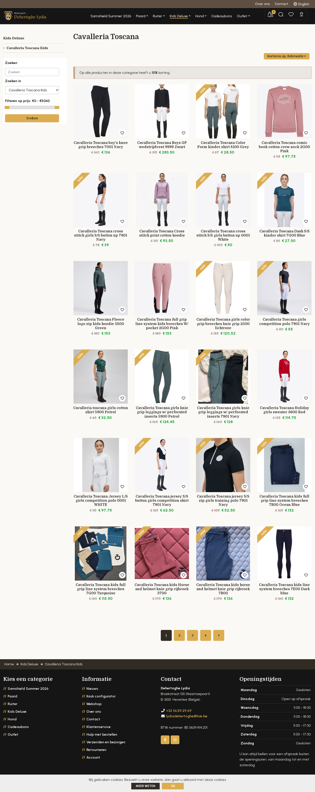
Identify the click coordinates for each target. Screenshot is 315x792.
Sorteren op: (286, 56)
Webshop (94, 706)
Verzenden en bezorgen (105, 744)
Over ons (93, 714)
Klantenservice (98, 729)
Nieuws (92, 691)
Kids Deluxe (17, 714)
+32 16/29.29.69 (178, 713)
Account (93, 760)
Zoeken (32, 118)
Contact (93, 721)
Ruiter (13, 706)
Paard (12, 699)
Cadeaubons (238, 16)
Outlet (13, 737)
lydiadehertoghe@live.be (186, 718)
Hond (12, 721)
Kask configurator (101, 699)
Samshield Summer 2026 (127, 16)
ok (173, 786)
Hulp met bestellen (101, 737)
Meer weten (145, 786)
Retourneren (96, 752)
